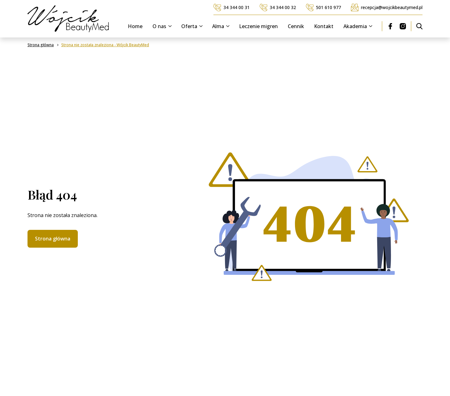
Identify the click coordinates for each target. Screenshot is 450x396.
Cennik (296, 26)
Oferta (193, 26)
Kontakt (323, 26)
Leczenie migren (258, 26)
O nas (163, 26)
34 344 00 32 (278, 7)
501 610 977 (323, 7)
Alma (222, 26)
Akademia (358, 26)
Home (135, 26)
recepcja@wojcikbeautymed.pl (386, 7)
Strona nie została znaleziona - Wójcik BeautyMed (105, 44)
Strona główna (52, 238)
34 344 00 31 (231, 7)
